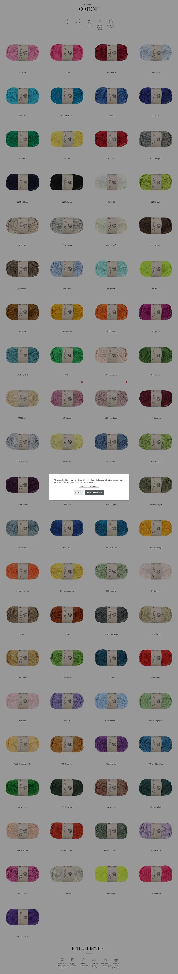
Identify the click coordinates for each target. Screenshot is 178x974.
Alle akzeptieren (95, 493)
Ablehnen (78, 493)
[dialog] (89, 487)
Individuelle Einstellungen (89, 486)
